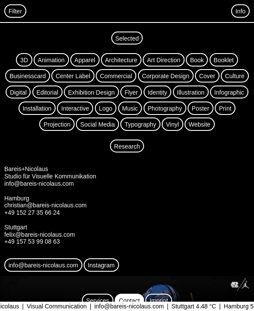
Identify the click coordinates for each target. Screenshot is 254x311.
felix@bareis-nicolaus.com (39, 234)
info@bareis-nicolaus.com (135, 306)
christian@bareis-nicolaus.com (45, 205)
